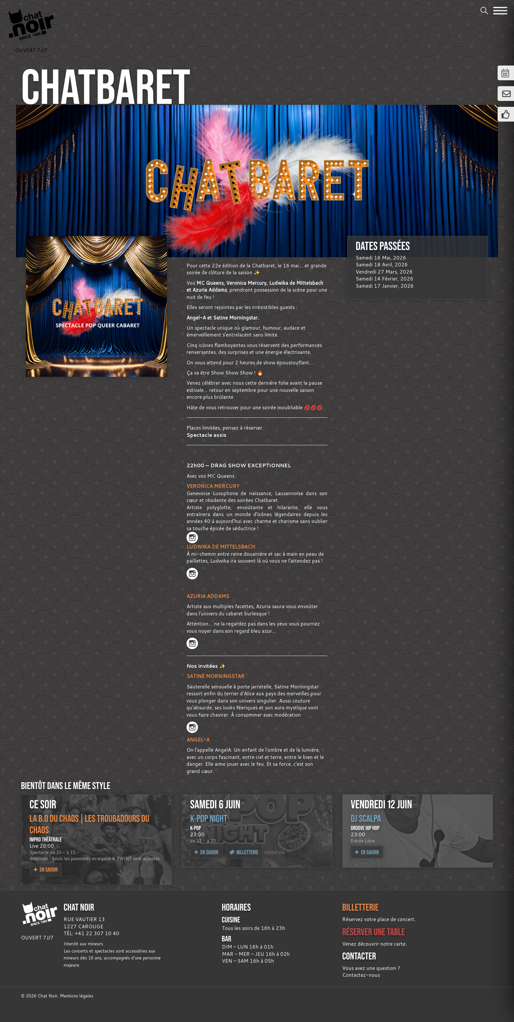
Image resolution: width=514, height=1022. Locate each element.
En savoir (46, 869)
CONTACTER (359, 956)
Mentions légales (76, 996)
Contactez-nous (361, 975)
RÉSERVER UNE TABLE (373, 931)
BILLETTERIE (360, 907)
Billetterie (244, 852)
